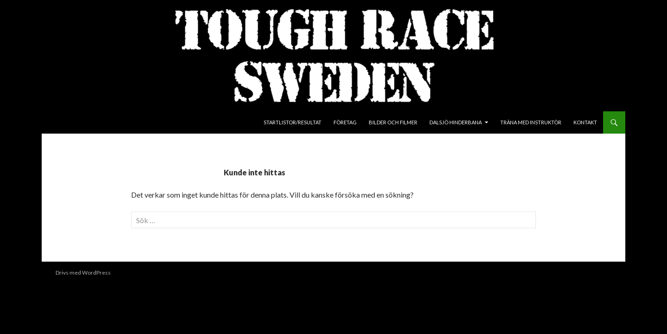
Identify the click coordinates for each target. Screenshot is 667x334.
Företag (345, 122)
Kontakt (585, 122)
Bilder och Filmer (393, 122)
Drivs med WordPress (83, 272)
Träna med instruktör (530, 122)
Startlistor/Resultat (292, 122)
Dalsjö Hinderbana (455, 122)
